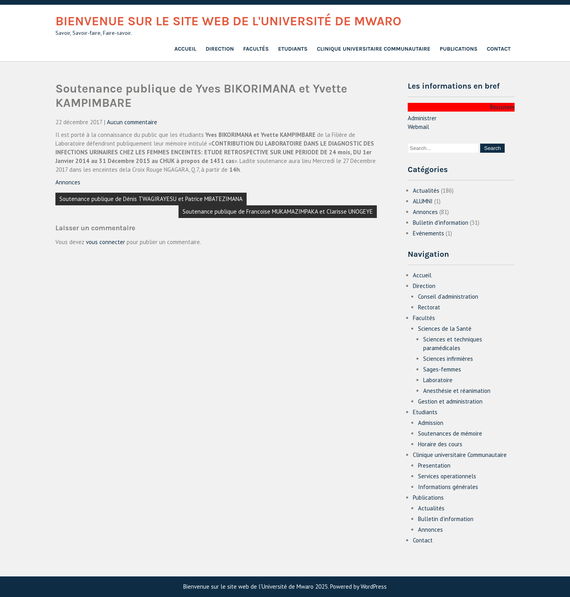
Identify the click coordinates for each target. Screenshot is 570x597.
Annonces (67, 182)
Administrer (422, 118)
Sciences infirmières (448, 358)
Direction (220, 48)
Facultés (256, 48)
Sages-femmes (442, 369)
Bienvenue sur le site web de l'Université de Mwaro (228, 21)
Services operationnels (447, 476)
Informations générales (448, 487)
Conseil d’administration (448, 296)
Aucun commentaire (132, 122)
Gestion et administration (450, 401)
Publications (458, 48)
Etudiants (293, 48)
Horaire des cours (440, 444)
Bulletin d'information (440, 222)
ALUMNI (423, 201)
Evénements (428, 233)
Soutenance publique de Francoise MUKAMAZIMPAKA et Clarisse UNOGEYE (277, 211)
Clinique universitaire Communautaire (373, 48)
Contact (499, 48)
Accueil (185, 48)
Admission (430, 422)
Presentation (434, 465)
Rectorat (429, 307)
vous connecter (105, 242)
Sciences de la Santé (444, 328)
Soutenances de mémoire (450, 433)
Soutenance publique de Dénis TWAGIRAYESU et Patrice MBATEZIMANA (151, 199)
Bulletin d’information (445, 519)
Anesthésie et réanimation (456, 390)
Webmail (418, 127)
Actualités (426, 190)
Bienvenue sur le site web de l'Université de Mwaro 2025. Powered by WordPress (285, 586)
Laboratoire (437, 380)
